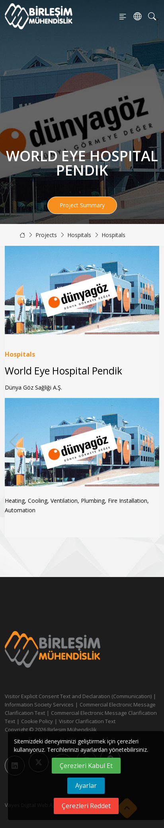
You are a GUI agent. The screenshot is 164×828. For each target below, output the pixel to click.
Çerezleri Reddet (86, 805)
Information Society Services (39, 704)
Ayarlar (86, 785)
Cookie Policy (37, 721)
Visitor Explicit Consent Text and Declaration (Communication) (78, 696)
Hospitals (79, 235)
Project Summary (82, 205)
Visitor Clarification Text (87, 721)
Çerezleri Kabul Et (86, 765)
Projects (46, 235)
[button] (149, 442)
